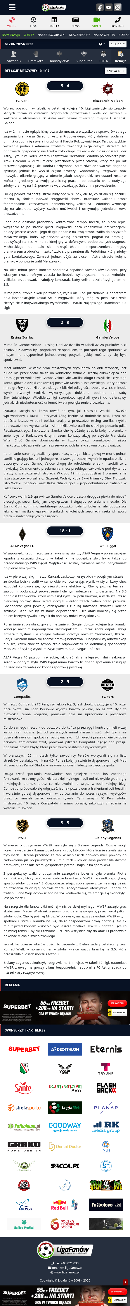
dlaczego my (79, 35)
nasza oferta (104, 35)
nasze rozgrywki (51, 35)
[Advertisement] (65, 1009)
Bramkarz (35, 57)
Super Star (84, 57)
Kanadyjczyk (59, 57)
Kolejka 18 (114, 71)
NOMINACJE (11, 35)
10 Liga (116, 44)
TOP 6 (103, 57)
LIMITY (28, 35)
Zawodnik (13, 57)
